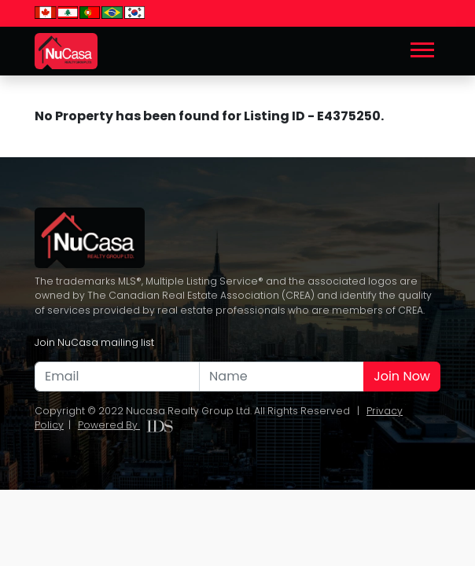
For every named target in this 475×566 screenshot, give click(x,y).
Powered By (125, 425)
